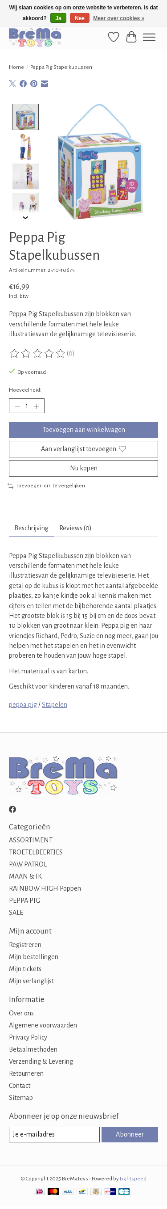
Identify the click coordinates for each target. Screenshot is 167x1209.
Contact (19, 1084)
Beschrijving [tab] (31, 527)
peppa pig (23, 703)
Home (16, 67)
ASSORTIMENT (31, 839)
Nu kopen (84, 467)
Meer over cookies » (118, 18)
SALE (16, 911)
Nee (80, 18)
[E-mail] (54, 1133)
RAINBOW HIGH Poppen (45, 887)
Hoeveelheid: (25, 389)
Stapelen (54, 703)
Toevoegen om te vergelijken (46, 485)
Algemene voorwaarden (43, 1024)
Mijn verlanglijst (31, 980)
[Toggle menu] (149, 37)
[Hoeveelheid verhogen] (36, 405)
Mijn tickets (25, 968)
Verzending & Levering (41, 1060)
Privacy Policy (28, 1036)
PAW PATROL (28, 863)
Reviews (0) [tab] (75, 527)
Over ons (21, 1012)
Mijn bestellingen (33, 956)
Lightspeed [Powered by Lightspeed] (133, 1178)
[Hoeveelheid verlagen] (17, 405)
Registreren (25, 943)
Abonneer (130, 1133)
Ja (58, 18)
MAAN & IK (25, 875)
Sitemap (21, 1096)
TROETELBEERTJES (36, 851)
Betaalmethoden (33, 1048)
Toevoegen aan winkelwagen (83, 428)
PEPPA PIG (24, 899)
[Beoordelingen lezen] (38, 352)
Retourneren (26, 1072)
